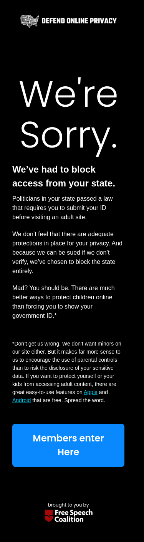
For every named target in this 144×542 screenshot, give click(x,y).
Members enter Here (68, 445)
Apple (91, 392)
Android (21, 400)
